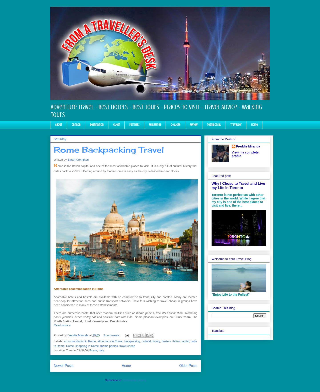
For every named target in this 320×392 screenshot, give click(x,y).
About (58, 124)
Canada (76, 124)
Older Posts (188, 366)
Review (194, 124)
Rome (70, 346)
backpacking (132, 341)
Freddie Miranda (248, 146)
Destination (97, 124)
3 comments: (112, 335)
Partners (134, 124)
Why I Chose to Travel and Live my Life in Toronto (238, 185)
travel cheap (127, 346)
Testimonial (214, 124)
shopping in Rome (87, 346)
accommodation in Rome (80, 341)
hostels (166, 341)
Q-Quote (175, 124)
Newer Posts (63, 366)
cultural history (151, 341)
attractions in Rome (110, 341)
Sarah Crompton (78, 159)
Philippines (155, 124)
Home (254, 124)
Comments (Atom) (134, 380)
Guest (116, 124)
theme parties (109, 346)
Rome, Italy (96, 350)
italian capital (180, 341)
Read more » (62, 325)
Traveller (236, 124)
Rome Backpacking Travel (109, 150)
